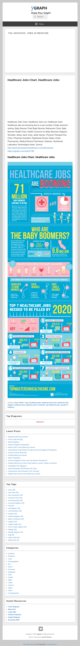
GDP (10, 575)
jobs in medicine (39, 405)
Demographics (13, 561)
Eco (9, 564)
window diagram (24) (15, 516)
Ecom (10, 567)
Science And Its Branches (17, 453)
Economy (11, 569)
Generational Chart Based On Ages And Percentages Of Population (32, 450)
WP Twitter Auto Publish (30, 644)
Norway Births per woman (17, 455)
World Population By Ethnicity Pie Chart (22, 468)
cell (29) (11, 506)
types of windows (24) (16, 519)
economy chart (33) (15, 498)
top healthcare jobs (53, 405)
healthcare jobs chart (49, 403)
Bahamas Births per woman (18, 437)
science (11, 585)
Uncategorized (13, 593)
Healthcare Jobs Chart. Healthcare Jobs (34, 80)
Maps (10, 580)
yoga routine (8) (14, 537)
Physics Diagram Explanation (18, 445)
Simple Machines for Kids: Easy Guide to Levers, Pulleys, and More (32, 463)
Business (11, 556)
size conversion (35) (15, 495)
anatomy (11, 553)
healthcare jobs (35, 403)
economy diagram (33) (16, 503)
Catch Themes (46, 637)
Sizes (10, 590)
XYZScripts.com (52, 644)
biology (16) (12, 529)
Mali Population (13, 442)
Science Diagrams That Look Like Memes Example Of (27, 460)
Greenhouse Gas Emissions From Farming (23, 471)
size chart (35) (13, 492)
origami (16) (12, 522)
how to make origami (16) (17, 527)
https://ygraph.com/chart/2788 (21, 151)
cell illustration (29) (15, 511)
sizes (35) (11, 490)
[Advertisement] (40, 52)
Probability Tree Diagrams (17, 466)
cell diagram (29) (14, 508)
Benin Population (14, 458)
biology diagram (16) (15, 532)
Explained (11, 572)
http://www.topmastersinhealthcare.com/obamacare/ (31, 148)
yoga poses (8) (13, 540)
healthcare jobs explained (23, 405)
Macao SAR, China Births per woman (21, 447)
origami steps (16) (14, 524)
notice (10, 583)
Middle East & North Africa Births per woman (24, 474)
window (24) (12, 514)
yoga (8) (11, 535)
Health (21, 403)
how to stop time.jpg (15, 439)
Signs (10, 588)
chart (16, 403)
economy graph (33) (15, 500)
